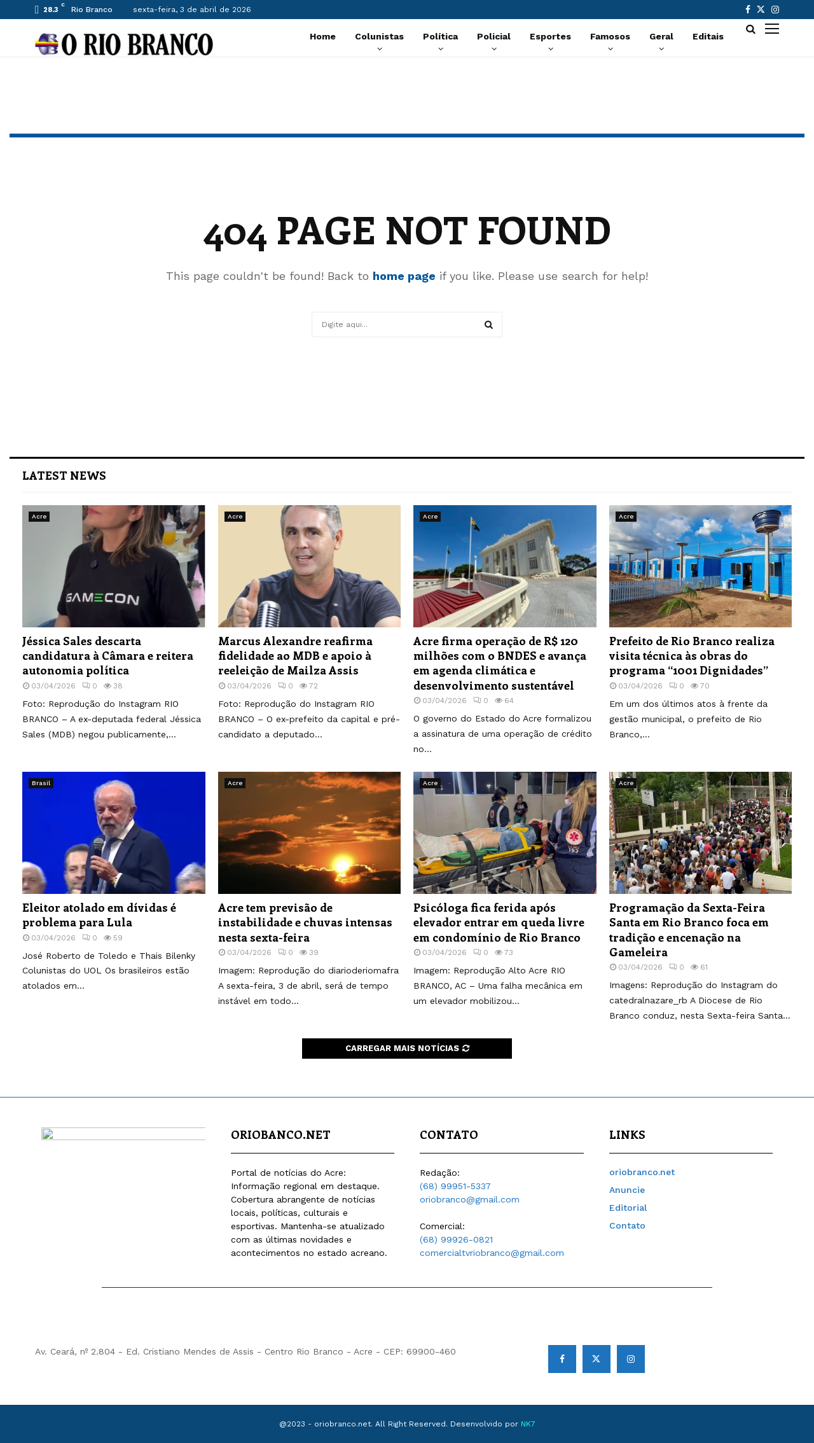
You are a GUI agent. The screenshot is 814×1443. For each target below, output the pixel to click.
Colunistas (379, 36)
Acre (39, 516)
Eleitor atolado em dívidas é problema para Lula (99, 915)
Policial (494, 36)
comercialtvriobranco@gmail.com (492, 1253)
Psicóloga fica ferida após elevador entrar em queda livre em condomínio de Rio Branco (498, 922)
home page (404, 275)
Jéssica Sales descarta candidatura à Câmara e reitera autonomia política (107, 655)
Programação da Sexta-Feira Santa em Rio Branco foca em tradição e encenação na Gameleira (689, 929)
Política (440, 36)
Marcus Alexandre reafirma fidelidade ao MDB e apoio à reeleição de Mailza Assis (295, 655)
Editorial (628, 1207)
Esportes (550, 36)
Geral (661, 36)
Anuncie (627, 1190)
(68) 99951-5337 (455, 1186)
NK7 (528, 1423)
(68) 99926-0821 (456, 1239)
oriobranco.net (642, 1172)
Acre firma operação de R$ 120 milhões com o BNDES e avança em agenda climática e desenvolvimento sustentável (499, 663)
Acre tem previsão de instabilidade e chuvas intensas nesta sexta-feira (305, 922)
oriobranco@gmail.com (470, 1199)
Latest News (64, 475)
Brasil (41, 782)
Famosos (610, 36)
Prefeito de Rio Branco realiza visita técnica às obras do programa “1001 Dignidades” (692, 655)
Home (323, 36)
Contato (627, 1225)
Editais (708, 36)
